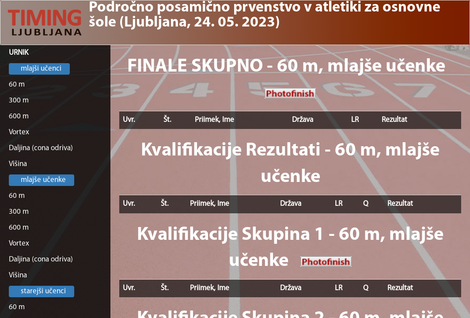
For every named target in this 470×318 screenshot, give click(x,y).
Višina (18, 164)
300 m (19, 100)
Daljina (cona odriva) (41, 148)
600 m (19, 116)
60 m (17, 84)
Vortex (19, 132)
